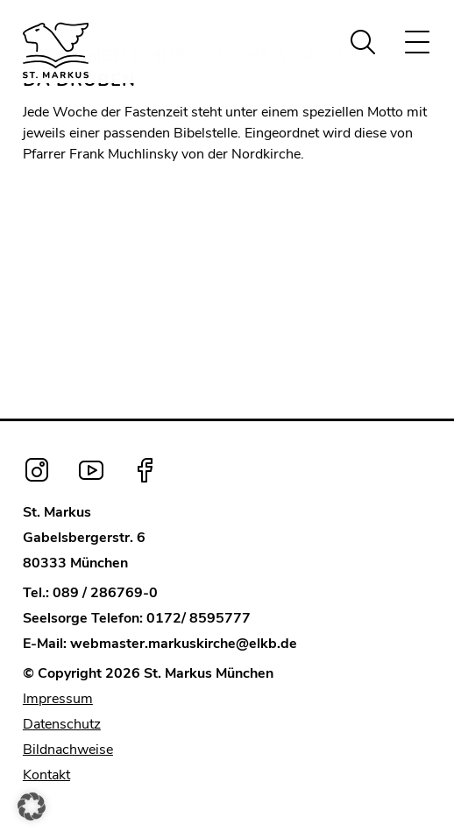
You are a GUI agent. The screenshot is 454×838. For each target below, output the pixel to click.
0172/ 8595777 (198, 618)
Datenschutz (62, 724)
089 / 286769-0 (105, 592)
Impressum (58, 698)
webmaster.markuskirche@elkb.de (183, 643)
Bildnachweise (68, 749)
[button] (31, 806)
